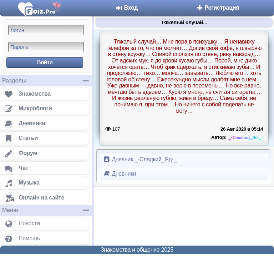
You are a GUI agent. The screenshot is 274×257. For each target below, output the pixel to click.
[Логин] (46, 30)
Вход (127, 8)
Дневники (119, 174)
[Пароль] (46, 47)
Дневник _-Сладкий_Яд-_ (140, 159)
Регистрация (217, 8)
